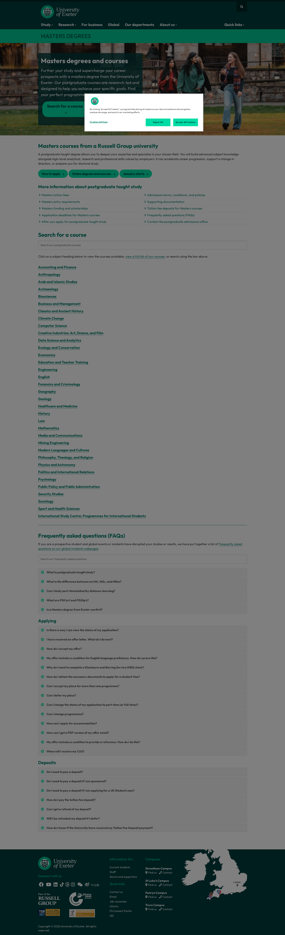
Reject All (158, 122)
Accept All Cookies (185, 122)
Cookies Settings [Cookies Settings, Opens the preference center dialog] (99, 122)
